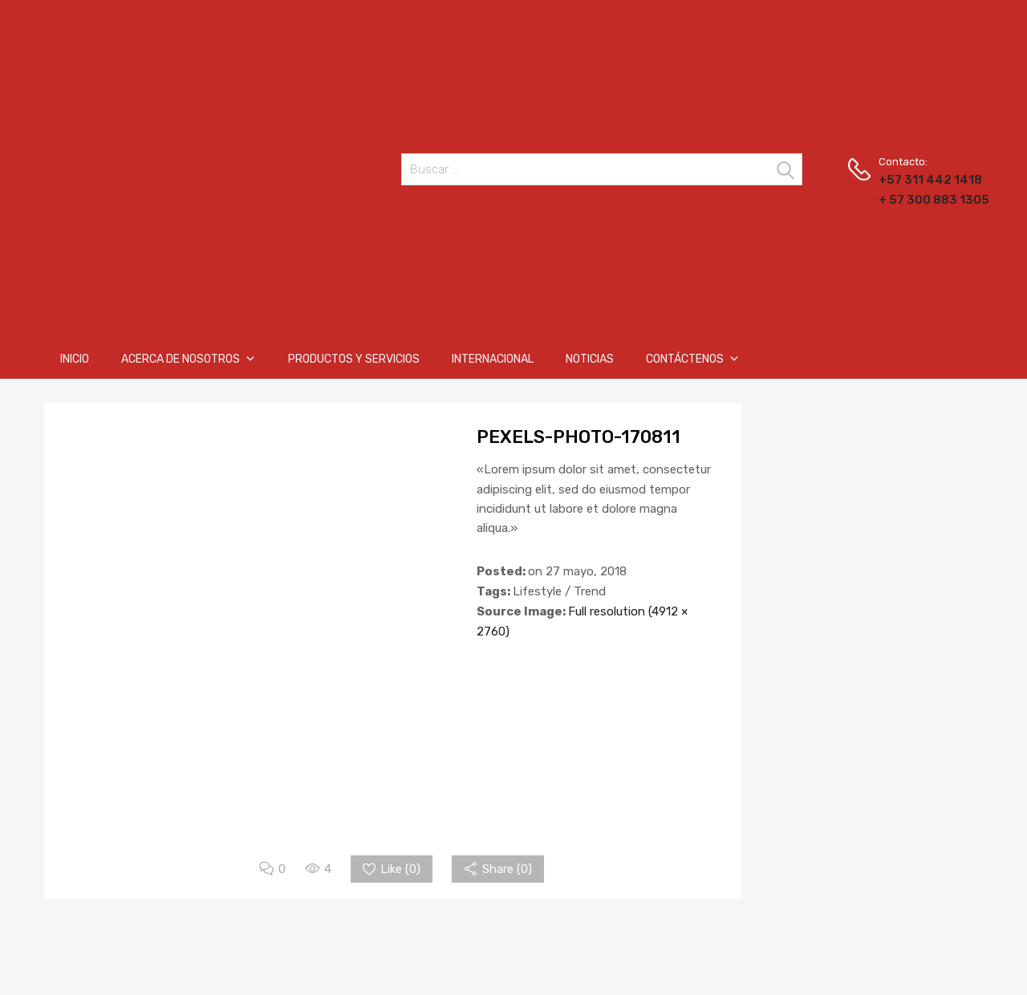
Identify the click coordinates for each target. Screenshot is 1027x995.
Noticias (590, 359)
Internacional (493, 359)
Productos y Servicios (354, 359)
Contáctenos (693, 359)
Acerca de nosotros (188, 359)
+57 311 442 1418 (918, 180)
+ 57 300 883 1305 (918, 200)
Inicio (74, 359)
